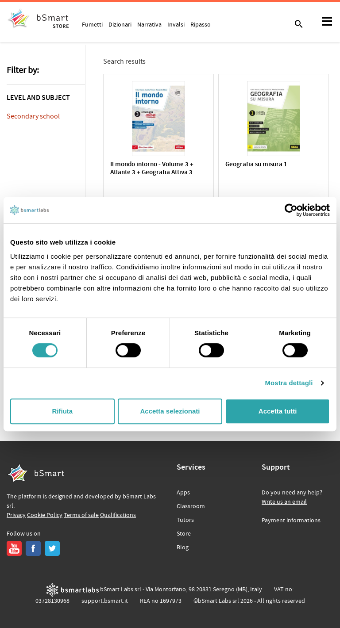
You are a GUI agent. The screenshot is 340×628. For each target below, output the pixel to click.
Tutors (185, 520)
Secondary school (33, 116)
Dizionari (119, 24)
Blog (183, 547)
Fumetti (92, 24)
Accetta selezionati (170, 411)
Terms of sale (81, 515)
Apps (183, 493)
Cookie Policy (44, 515)
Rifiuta (62, 411)
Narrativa (149, 24)
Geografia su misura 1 (256, 165)
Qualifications (118, 515)
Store (184, 534)
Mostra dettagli (289, 383)
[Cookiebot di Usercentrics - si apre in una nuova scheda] (291, 210)
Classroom (191, 506)
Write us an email (284, 502)
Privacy (16, 515)
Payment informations (291, 521)
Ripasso (200, 24)
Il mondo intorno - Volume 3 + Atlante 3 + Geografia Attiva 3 (151, 169)
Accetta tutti (278, 411)
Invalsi (176, 24)
